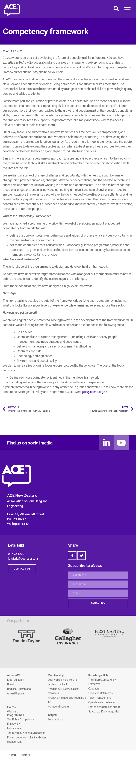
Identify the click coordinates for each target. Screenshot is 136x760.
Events (11, 707)
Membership (56, 675)
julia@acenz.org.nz (94, 392)
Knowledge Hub (98, 675)
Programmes (15, 715)
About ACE (13, 675)
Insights (53, 715)
